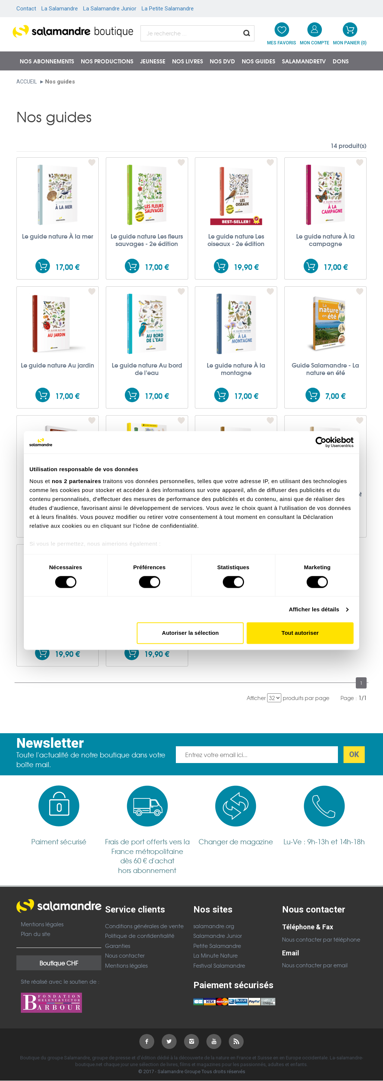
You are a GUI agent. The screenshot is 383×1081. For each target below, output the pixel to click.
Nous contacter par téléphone (321, 939)
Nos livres (187, 60)
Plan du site (35, 933)
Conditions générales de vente (144, 926)
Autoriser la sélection (190, 633)
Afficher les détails (314, 609)
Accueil (26, 82)
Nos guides (258, 60)
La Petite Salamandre (168, 8)
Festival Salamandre (219, 965)
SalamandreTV (304, 60)
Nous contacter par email (315, 965)
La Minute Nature (215, 955)
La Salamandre (59, 8)
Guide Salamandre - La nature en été (325, 368)
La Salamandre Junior (109, 8)
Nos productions (107, 60)
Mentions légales (42, 924)
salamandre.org (213, 926)
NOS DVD (222, 60)
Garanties (117, 945)
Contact (26, 8)
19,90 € (246, 266)
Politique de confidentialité (139, 935)
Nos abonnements (47, 60)
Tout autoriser (300, 633)
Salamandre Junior (217, 935)
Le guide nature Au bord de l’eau (147, 368)
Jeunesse (152, 60)
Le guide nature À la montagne (236, 368)
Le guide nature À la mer (57, 236)
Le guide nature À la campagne (325, 239)
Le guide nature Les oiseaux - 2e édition (236, 239)
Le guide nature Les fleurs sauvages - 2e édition (147, 239)
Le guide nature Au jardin (57, 365)
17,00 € (67, 266)
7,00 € (335, 395)
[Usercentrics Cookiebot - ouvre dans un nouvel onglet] (321, 442)
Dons (341, 60)
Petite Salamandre (217, 945)
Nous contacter (125, 955)
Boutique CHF (58, 962)
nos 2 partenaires (76, 481)
